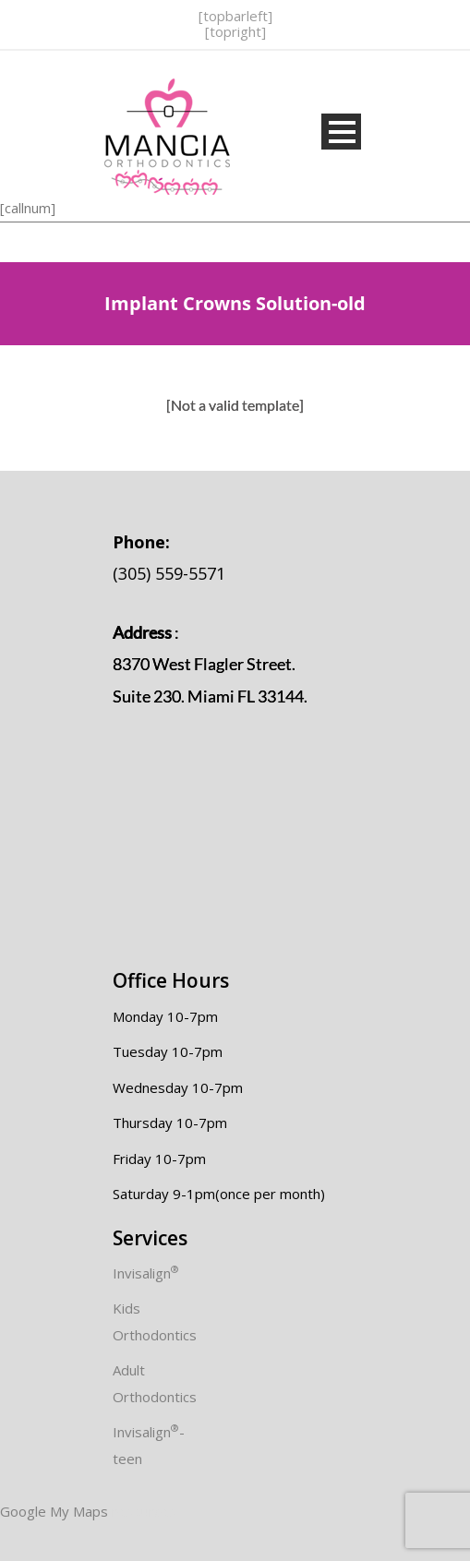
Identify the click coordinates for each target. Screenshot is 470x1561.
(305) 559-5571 (169, 557)
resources (144, 1511)
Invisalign (146, 1273)
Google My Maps (54, 1511)
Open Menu (341, 132)
